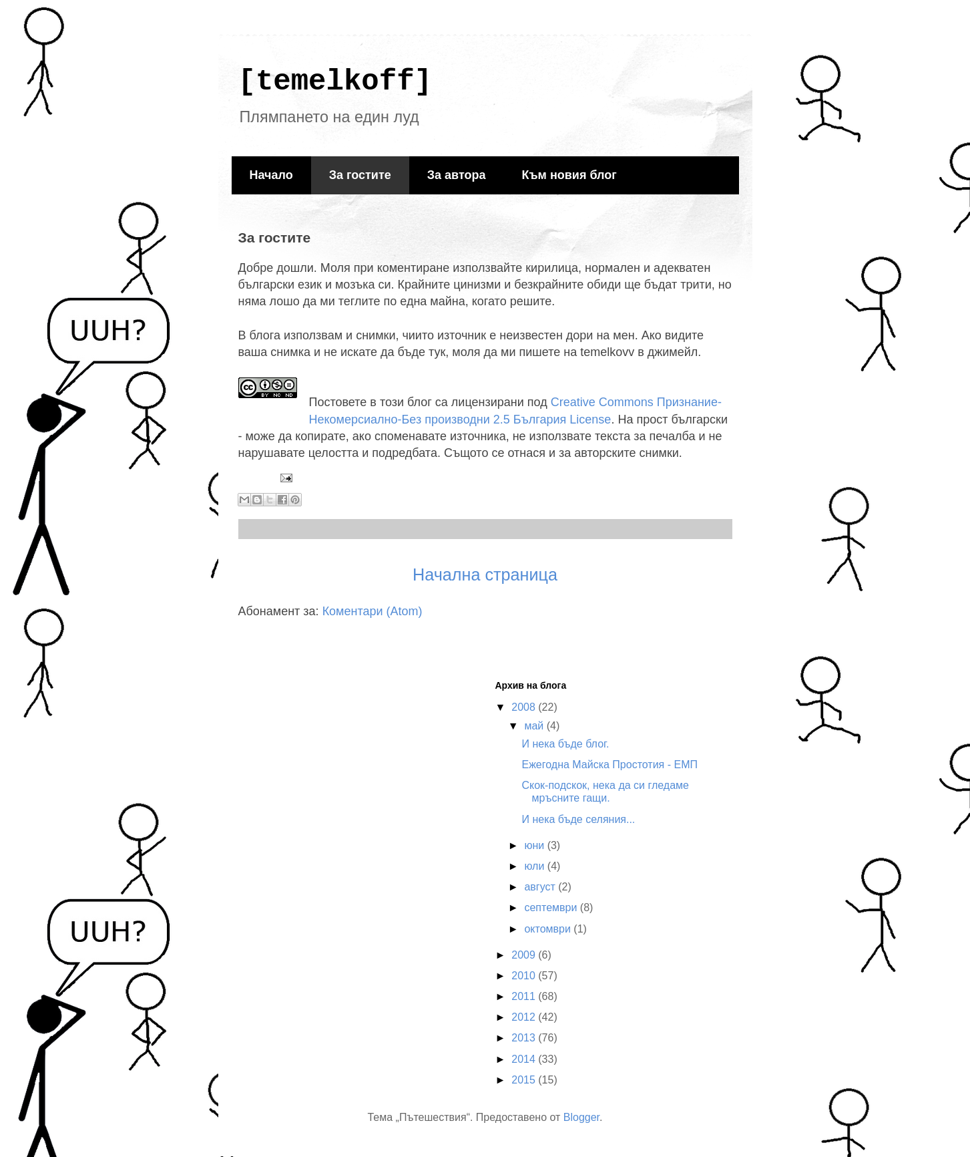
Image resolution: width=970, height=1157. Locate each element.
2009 (524, 955)
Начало (271, 175)
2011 (524, 996)
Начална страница (485, 574)
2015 (524, 1080)
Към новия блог (568, 175)
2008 (524, 707)
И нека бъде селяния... (578, 819)
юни (535, 845)
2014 (524, 1059)
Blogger (581, 1117)
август (541, 886)
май (535, 725)
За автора (456, 175)
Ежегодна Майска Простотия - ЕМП (609, 764)
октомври (548, 929)
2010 (524, 975)
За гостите (360, 175)
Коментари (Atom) (372, 611)
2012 (524, 1017)
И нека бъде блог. (565, 744)
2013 (524, 1037)
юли (535, 866)
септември (551, 907)
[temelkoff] (335, 81)
